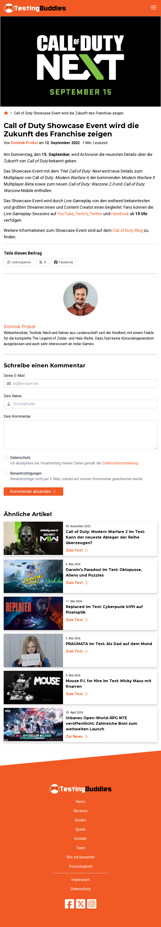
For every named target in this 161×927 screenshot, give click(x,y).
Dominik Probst (24, 143)
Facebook (120, 213)
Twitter (95, 213)
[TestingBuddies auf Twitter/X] (80, 903)
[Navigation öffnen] (153, 7)
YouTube (65, 213)
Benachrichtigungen (76, 476)
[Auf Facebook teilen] (63, 262)
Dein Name (13, 396)
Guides (80, 820)
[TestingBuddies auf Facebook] (69, 903)
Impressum (80, 879)
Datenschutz (74, 460)
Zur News (77, 736)
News (80, 801)
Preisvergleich (80, 866)
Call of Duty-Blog (128, 230)
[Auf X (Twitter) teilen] (42, 262)
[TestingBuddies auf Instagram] (91, 903)
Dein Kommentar (17, 416)
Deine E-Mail (14, 375)
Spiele (80, 829)
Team (80, 848)
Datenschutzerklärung (120, 463)
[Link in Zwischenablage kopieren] (19, 262)
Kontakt (80, 838)
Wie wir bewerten (80, 857)
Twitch (81, 213)
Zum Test (77, 550)
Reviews (80, 811)
